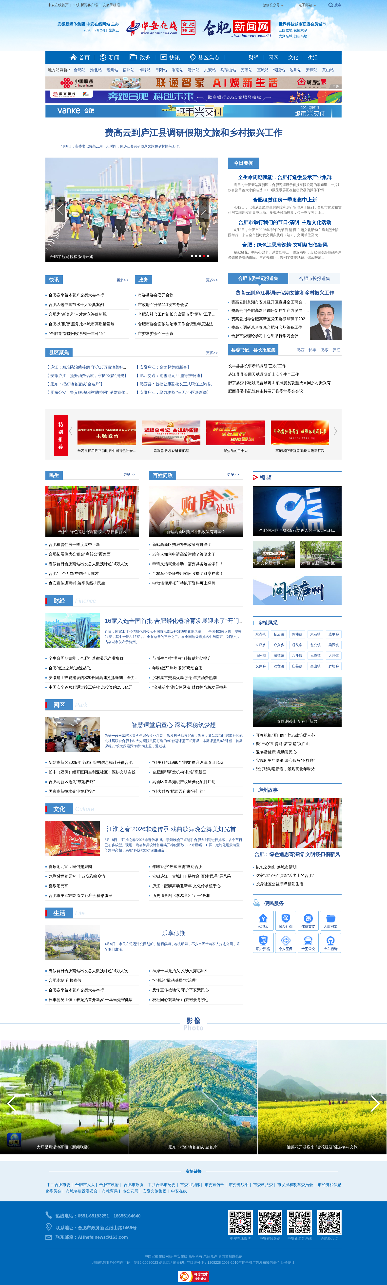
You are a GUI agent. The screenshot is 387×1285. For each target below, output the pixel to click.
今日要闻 (243, 163)
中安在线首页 (58, 5)
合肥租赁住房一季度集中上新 (285, 200)
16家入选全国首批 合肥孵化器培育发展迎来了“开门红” (176, 620)
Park (81, 704)
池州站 (295, 70)
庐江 (336, 350)
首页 (84, 57)
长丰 (312, 350)
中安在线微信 (270, 1238)
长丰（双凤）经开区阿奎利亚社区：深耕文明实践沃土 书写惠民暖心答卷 (112, 772)
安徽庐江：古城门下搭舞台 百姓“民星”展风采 (191, 876)
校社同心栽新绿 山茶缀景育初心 (180, 1000)
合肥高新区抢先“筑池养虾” (72, 782)
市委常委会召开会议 (156, 295)
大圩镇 (334, 655)
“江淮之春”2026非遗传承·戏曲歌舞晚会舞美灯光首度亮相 (179, 829)
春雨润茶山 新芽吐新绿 (297, 721)
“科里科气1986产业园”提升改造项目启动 (187, 762)
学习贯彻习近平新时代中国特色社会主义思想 (112, 451)
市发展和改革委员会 (295, 1185)
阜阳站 (161, 70)
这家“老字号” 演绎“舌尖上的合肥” (285, 875)
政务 (145, 57)
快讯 (174, 57)
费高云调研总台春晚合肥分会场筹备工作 (266, 327)
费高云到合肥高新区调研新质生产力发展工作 (270, 310)
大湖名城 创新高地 (293, 36)
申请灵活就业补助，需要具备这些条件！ (187, 564)
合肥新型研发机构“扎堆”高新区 (179, 772)
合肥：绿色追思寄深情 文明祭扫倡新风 (285, 245)
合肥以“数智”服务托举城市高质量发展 (82, 324)
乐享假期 (174, 933)
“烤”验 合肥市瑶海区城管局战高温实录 (333, 563)
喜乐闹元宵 (58, 886)
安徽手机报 (111, 5)
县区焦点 (209, 57)
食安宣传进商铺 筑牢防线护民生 (77, 583)
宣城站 (263, 70)
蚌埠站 (145, 70)
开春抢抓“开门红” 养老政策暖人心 (285, 735)
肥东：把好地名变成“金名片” (193, 1147)
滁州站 (194, 70)
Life (80, 913)
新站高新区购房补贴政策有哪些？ (196, 532)
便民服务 (274, 903)
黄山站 (328, 70)
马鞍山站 (228, 70)
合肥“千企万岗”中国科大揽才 (74, 573)
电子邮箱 (305, 5)
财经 (254, 57)
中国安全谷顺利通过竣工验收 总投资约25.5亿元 (91, 687)
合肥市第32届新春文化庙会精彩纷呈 (80, 895)
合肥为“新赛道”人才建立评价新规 (78, 314)
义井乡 (260, 666)
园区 (273, 57)
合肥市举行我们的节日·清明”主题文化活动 (284, 222)
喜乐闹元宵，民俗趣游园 (70, 866)
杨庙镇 (279, 634)
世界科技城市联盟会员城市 (302, 24)
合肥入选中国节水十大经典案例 (76, 305)
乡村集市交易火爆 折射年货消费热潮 (184, 678)
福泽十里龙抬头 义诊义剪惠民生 (180, 971)
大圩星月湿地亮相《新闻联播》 (64, 1147)
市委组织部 (190, 1185)
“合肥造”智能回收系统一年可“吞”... (79, 333)
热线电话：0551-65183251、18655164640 (98, 1216)
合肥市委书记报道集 (258, 278)
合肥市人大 (85, 1185)
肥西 (301, 350)
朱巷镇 (315, 634)
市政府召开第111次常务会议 (163, 305)
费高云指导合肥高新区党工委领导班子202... (269, 319)
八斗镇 (297, 655)
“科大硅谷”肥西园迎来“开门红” (178, 791)
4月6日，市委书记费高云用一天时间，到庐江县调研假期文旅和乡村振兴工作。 (121, 146)
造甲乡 (334, 634)
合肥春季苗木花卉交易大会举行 (76, 295)
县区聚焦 (59, 352)
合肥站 (80, 70)
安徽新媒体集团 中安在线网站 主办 (88, 24)
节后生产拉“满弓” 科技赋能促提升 (181, 658)
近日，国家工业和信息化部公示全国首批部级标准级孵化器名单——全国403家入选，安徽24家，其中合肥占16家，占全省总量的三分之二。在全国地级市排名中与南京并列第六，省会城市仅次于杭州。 (173, 637)
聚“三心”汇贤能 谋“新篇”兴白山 (283, 744)
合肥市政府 (109, 1185)
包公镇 (315, 645)
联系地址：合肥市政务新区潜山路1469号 (96, 1227)
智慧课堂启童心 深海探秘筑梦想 (174, 725)
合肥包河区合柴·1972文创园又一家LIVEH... (297, 530)
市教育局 (110, 1191)
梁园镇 (334, 645)
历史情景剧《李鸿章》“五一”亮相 (181, 895)
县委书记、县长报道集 (253, 350)
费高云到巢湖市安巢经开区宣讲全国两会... (268, 302)
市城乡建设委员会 (81, 1191)
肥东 (325, 350)
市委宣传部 (214, 1185)
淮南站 (177, 70)
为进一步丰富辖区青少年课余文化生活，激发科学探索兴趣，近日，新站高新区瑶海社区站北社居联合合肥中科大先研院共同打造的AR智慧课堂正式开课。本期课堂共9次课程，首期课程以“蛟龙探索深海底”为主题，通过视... (174, 741)
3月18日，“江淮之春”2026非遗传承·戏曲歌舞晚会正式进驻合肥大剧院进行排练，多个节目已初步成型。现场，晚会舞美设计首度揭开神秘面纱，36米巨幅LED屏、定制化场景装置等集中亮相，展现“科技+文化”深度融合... (173, 845)
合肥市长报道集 (314, 278)
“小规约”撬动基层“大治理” (174, 980)
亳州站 (112, 70)
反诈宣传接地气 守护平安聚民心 (180, 990)
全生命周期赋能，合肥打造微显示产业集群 (285, 177)
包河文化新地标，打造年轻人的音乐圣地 (288, 563)
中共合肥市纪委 (161, 1185)
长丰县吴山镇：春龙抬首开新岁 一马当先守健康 (91, 1000)
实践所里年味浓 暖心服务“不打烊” (285, 760)
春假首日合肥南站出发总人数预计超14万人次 (88, 564)
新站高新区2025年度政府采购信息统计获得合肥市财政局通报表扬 (106, 762)
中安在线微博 (240, 1238)
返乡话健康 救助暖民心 (276, 752)
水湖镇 (260, 634)
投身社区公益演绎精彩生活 (279, 884)
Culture (84, 809)
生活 (313, 57)
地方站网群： (60, 70)
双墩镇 (279, 666)
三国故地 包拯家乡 (293, 30)
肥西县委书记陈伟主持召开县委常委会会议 (265, 391)
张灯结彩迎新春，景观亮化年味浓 (285, 769)
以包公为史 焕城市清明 (276, 867)
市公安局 (130, 1191)
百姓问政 (163, 475)
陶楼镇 (297, 634)
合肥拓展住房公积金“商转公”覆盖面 (80, 554)
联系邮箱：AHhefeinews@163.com (92, 1237)
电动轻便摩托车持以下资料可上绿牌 (183, 583)
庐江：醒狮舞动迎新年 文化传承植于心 (186, 886)
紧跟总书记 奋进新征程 (171, 451)
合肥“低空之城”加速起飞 (70, 668)
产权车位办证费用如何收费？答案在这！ (187, 573)
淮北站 (96, 70)
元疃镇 (315, 655)
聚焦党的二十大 (236, 451)
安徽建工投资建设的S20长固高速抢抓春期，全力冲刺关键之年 (103, 678)
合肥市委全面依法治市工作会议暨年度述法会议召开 (183, 324)
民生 (54, 475)
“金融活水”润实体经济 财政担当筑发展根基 (189, 687)
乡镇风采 (268, 623)
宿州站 (129, 70)
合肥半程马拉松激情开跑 (71, 257)
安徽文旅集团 (154, 1191)
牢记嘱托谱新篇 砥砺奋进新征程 (300, 451)
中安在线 (179, 1191)
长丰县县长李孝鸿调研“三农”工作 (257, 366)
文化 (293, 57)
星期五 (114, 30)
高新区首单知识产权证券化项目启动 (183, 782)
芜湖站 (246, 70)
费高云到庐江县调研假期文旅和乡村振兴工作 (193, 133)
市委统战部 (239, 1185)
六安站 (210, 70)
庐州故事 (268, 790)
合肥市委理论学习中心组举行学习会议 (264, 336)
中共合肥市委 (58, 1185)
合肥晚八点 (329, 1238)
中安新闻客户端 (86, 5)
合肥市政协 (133, 1185)
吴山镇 (315, 666)
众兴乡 (279, 645)
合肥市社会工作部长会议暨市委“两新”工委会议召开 (183, 314)
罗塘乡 (334, 666)
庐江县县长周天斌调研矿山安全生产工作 (263, 374)
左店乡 (260, 645)
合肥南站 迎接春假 (65, 980)
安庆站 (312, 70)
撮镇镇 (279, 655)
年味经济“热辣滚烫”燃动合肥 (177, 668)
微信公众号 (271, 5)
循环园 (260, 655)
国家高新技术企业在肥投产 (72, 791)
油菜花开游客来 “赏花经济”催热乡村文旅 (322, 1147)
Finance (85, 600)
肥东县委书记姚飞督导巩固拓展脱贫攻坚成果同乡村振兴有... (281, 383)
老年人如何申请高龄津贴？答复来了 (183, 554)
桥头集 (297, 645)
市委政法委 (263, 1185)
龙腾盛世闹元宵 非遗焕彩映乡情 (77, 876)
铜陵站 (279, 70)
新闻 (114, 57)
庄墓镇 (297, 666)
